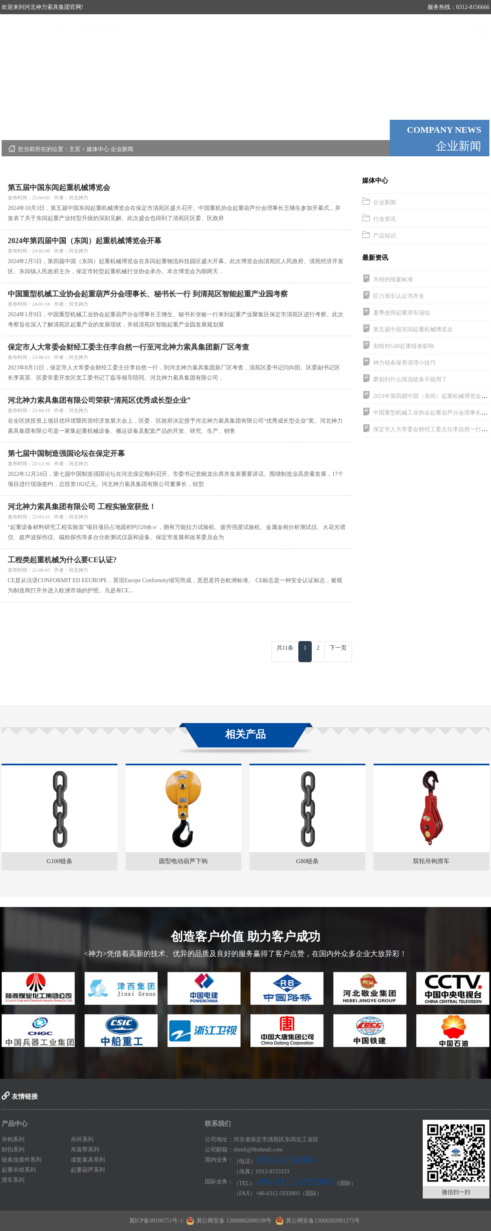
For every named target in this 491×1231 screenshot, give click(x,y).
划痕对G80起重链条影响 (403, 346)
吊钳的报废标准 (393, 279)
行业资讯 (384, 219)
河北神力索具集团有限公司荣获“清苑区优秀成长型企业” (99, 400)
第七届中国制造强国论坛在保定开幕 (66, 453)
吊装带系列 (85, 1150)
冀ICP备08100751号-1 (155, 1221)
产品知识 (384, 236)
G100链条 (59, 861)
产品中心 (317, 30)
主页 (74, 149)
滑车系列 (13, 1180)
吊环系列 (82, 1139)
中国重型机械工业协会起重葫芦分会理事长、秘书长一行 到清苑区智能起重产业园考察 (148, 294)
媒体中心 (361, 30)
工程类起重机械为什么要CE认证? (62, 560)
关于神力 (272, 30)
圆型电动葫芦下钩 (183, 861)
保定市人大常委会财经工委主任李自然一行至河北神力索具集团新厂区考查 (128, 347)
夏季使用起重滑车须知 (401, 313)
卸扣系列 (13, 1150)
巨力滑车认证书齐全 (398, 296)
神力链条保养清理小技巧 (404, 363)
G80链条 (307, 861)
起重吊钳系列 (19, 1170)
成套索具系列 (88, 1160)
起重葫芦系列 (88, 1170)
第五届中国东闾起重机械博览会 (59, 188)
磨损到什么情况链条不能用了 (410, 379)
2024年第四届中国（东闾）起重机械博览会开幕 (84, 241)
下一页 (338, 648)
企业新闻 (122, 149)
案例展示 (406, 30)
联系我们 (451, 30)
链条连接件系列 (21, 1160)
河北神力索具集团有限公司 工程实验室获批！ (82, 507)
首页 (227, 30)
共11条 (285, 648)
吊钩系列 (13, 1139)
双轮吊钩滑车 (431, 861)
